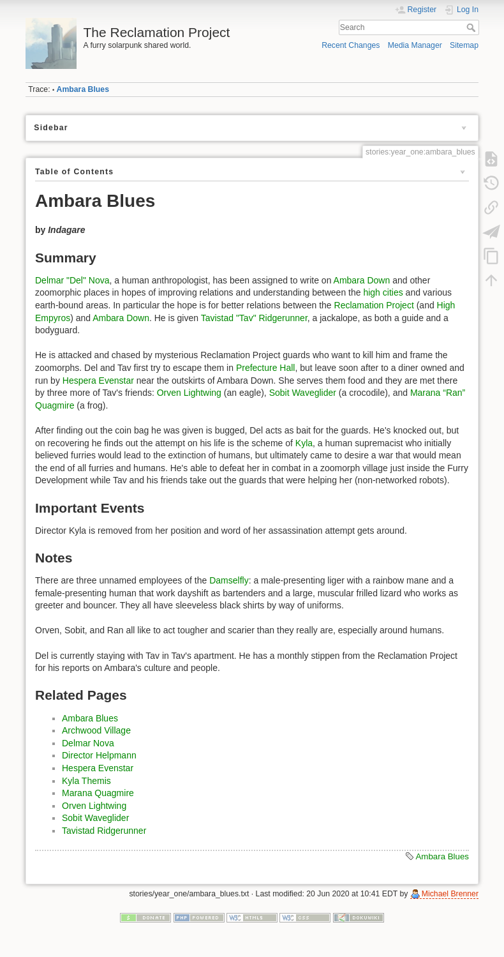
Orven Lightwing (189, 393)
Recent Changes (351, 45)
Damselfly (228, 580)
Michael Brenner (450, 893)
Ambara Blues (83, 89)
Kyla (304, 443)
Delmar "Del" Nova (72, 280)
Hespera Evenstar (98, 380)
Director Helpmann (99, 755)
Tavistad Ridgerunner (104, 830)
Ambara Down (362, 280)
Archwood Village (96, 730)
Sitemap (464, 45)
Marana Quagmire (98, 793)
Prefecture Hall (265, 368)
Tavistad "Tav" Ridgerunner (254, 318)
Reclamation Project (374, 305)
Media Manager (415, 45)
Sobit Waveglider (302, 393)
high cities (383, 292)
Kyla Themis (86, 781)
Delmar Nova (88, 743)
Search (472, 27)
